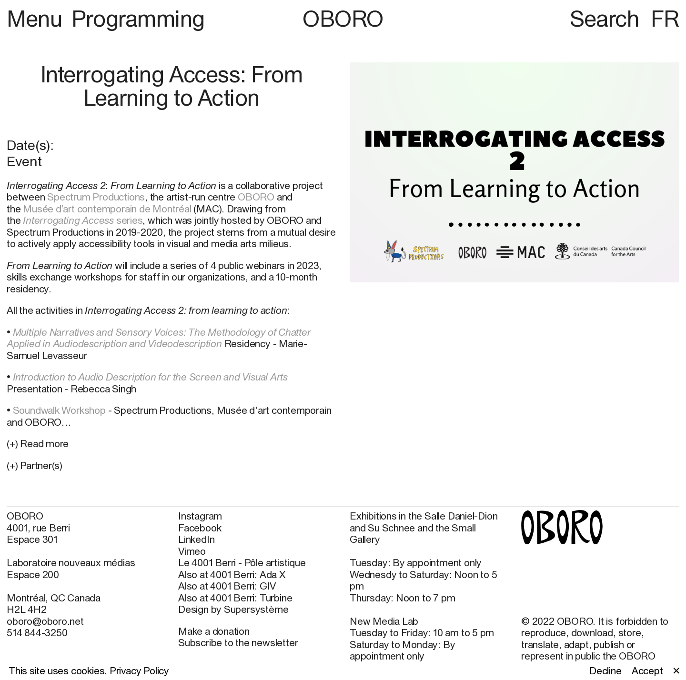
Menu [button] (37, 18)
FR (665, 18)
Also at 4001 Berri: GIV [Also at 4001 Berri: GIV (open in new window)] (227, 585)
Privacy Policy (139, 670)
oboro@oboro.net (45, 621)
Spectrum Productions (96, 196)
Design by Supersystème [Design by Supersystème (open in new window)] (233, 609)
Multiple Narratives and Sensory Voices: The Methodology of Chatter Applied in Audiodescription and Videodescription (159, 337)
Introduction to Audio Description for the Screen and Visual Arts (150, 376)
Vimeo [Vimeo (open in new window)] (192, 551)
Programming (138, 18)
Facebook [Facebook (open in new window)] (199, 527)
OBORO (343, 18)
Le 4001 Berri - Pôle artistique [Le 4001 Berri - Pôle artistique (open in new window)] (241, 562)
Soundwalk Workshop (59, 410)
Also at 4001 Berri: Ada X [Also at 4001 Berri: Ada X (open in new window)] (231, 574)
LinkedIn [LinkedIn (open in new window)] (196, 539)
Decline (605, 670)
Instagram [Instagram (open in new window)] (200, 515)
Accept (647, 670)
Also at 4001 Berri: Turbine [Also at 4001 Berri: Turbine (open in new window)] (235, 597)
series (82, 220)
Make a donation (214, 631)
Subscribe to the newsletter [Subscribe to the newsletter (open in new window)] (238, 642)
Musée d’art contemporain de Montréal (107, 208)
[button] (171, 465)
